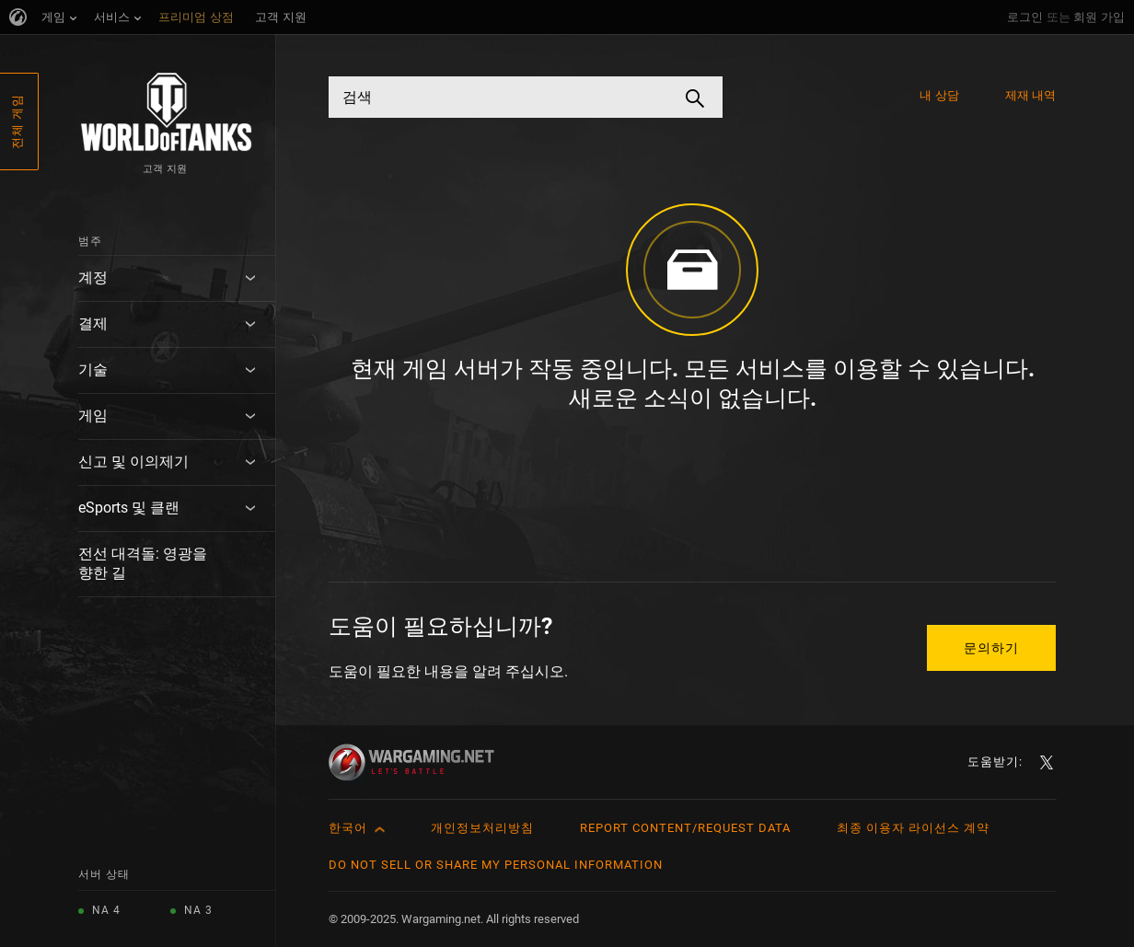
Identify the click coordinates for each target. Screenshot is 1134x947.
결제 (93, 323)
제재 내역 (1031, 95)
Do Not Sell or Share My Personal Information (496, 865)
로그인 (1025, 17)
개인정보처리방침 (482, 828)
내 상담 (939, 95)
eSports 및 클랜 (128, 507)
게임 (93, 415)
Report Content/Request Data (685, 828)
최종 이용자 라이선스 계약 (913, 828)
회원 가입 (1099, 17)
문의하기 (991, 648)
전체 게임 (17, 121)
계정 (93, 277)
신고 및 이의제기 (133, 461)
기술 (93, 369)
